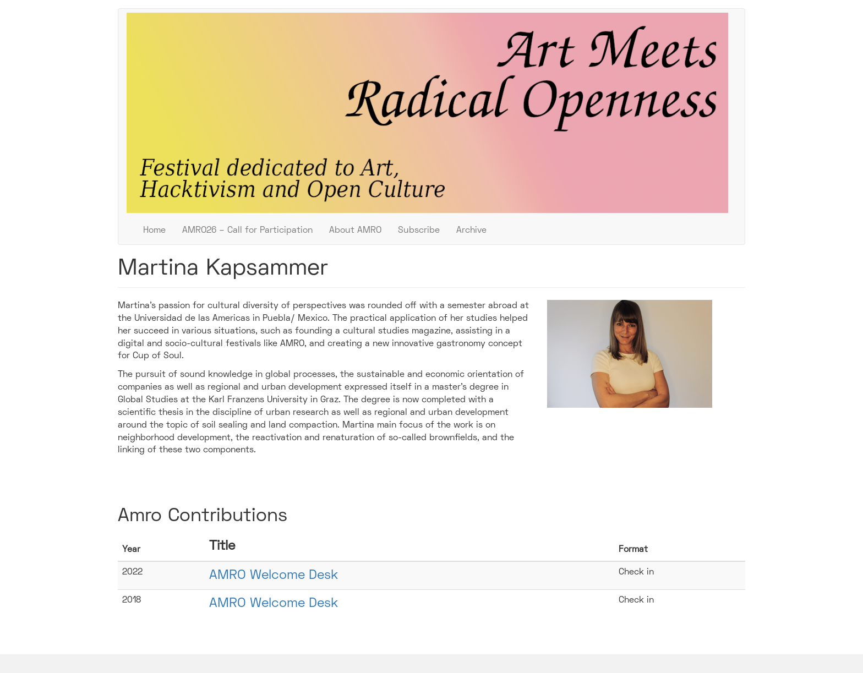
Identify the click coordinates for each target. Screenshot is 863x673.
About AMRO (355, 230)
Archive (471, 230)
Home (154, 230)
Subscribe (419, 230)
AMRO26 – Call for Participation (247, 230)
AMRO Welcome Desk (273, 576)
